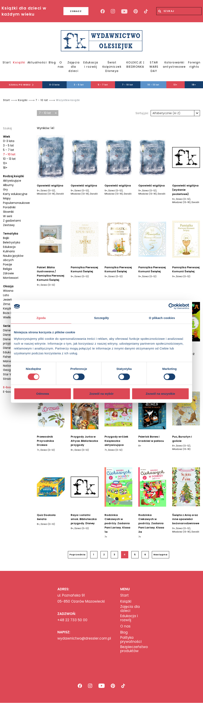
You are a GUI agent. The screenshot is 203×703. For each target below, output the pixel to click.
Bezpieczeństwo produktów (134, 649)
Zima (6, 304)
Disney (7, 330)
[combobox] (175, 113)
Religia (7, 269)
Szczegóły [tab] (101, 318)
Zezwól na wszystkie (160, 393)
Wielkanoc (10, 317)
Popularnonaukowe (16, 203)
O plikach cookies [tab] (162, 318)
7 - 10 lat (127, 84)
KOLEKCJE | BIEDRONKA (135, 64)
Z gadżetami (12, 221)
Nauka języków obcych (13, 258)
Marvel (7, 361)
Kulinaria (9, 251)
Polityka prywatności (131, 640)
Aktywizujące (12, 181)
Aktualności (37, 62)
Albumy (8, 185)
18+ (194, 84)
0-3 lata (54, 84)
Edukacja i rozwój (90, 64)
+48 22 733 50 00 (72, 620)
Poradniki (9, 207)
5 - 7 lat (103, 84)
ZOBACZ (74, 11)
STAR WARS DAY (153, 66)
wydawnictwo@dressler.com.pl (84, 638)
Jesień (7, 300)
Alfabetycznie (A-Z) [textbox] (166, 113)
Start (7, 62)
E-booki (8, 387)
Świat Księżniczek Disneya (112, 66)
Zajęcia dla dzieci (73, 66)
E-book (8, 392)
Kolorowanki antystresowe (174, 64)
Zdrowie (8, 273)
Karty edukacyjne (15, 194)
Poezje (7, 264)
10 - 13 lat (153, 84)
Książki (19, 62)
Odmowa (42, 393)
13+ (175, 84)
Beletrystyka (11, 242)
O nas (61, 64)
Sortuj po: (142, 113)
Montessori (10, 278)
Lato (6, 295)
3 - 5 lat (79, 84)
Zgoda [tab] (41, 318)
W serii (7, 216)
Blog (52, 62)
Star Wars (10, 374)
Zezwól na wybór (101, 393)
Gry (5, 189)
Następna (160, 554)
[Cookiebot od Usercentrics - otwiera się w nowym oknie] (171, 306)
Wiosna (8, 291)
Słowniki (8, 212)
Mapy (7, 198)
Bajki (6, 238)
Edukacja (9, 247)
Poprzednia (77, 554)
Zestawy (9, 225)
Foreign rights (194, 64)
